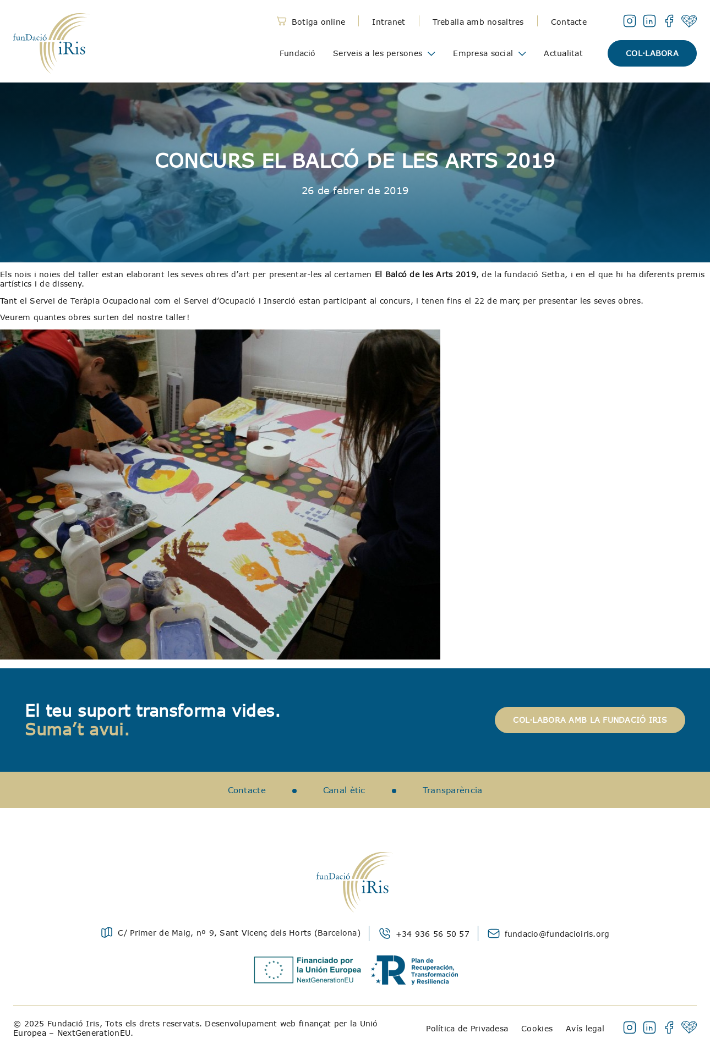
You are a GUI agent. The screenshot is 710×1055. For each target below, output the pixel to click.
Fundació (297, 53)
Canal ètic (344, 790)
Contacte (569, 21)
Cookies (537, 1028)
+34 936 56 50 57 (432, 933)
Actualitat (563, 53)
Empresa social (483, 53)
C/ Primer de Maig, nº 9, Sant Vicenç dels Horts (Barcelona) (239, 932)
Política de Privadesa (467, 1028)
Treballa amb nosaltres (478, 21)
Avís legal (585, 1028)
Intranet (388, 21)
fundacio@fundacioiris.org (557, 933)
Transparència (453, 790)
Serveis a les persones (377, 53)
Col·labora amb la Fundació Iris (590, 719)
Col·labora (652, 53)
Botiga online (319, 21)
